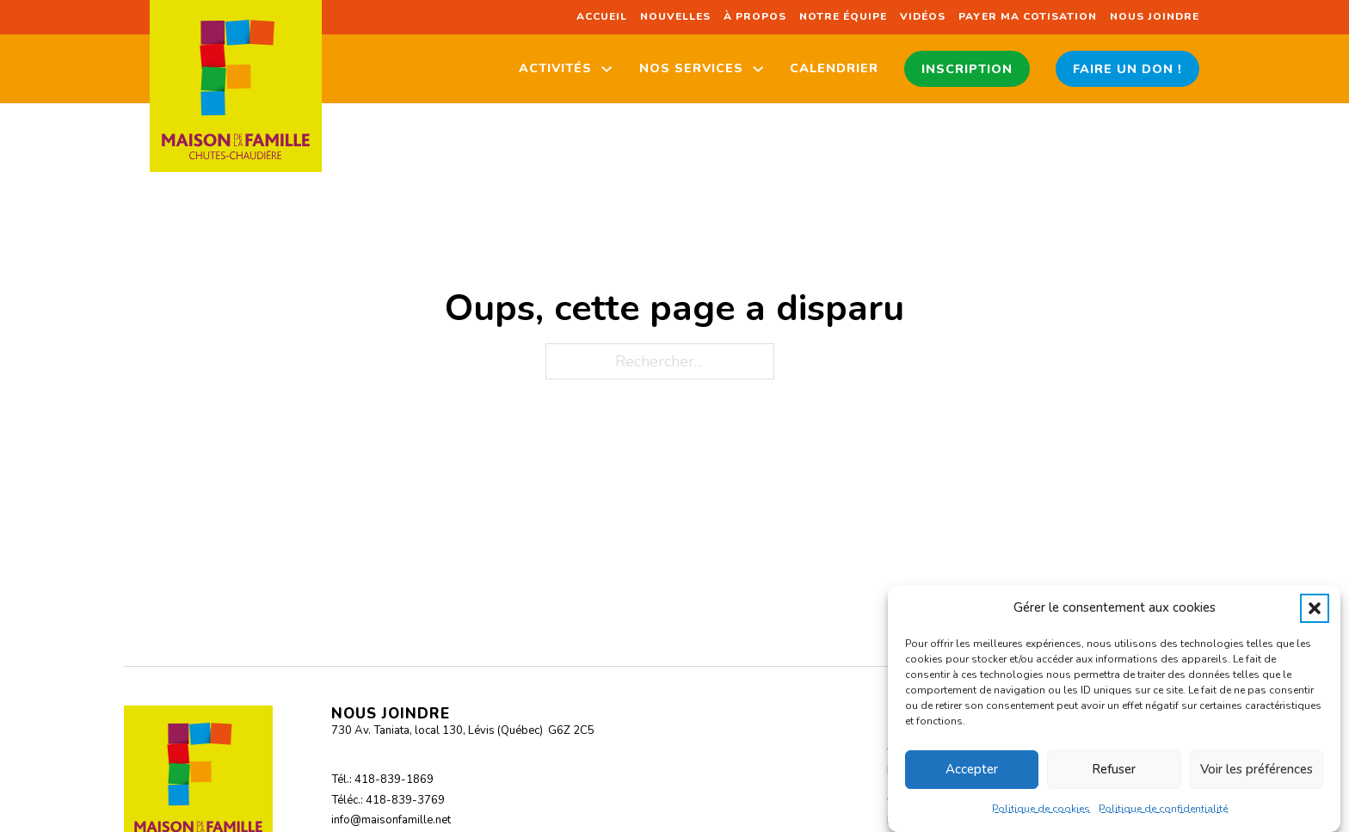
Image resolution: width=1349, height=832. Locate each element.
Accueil (601, 16)
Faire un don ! (1127, 69)
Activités (555, 68)
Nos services (691, 68)
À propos (755, 16)
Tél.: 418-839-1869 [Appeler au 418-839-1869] (382, 779)
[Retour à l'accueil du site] (236, 86)
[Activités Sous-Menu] (607, 69)
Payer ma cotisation (1027, 16)
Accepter (972, 769)
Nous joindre (1154, 16)
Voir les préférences (1256, 769)
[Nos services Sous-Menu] (758, 69)
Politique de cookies (1041, 809)
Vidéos (923, 16)
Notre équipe (843, 16)
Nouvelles (675, 16)
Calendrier (834, 68)
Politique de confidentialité (1163, 809)
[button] (1314, 608)
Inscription (967, 69)
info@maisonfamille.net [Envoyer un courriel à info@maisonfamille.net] (391, 820)
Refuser (1114, 769)
